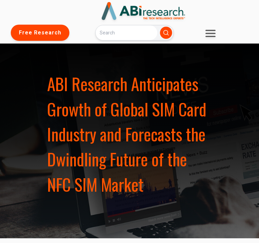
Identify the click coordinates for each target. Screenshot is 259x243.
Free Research (40, 32)
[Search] (126, 32)
